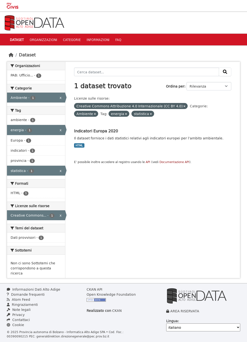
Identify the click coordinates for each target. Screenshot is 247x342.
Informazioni (98, 39)
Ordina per (175, 86)
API (148, 162)
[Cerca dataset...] (146, 72)
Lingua (172, 320)
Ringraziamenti (22, 304)
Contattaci (18, 319)
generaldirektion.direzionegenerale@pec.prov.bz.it (72, 336)
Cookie (15, 324)
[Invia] (225, 72)
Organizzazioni (43, 39)
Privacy (16, 314)
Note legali (19, 309)
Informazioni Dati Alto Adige (33, 289)
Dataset (17, 39)
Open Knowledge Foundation (111, 294)
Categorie (72, 39)
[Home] (11, 55)
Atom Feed (18, 299)
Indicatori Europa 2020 (96, 131)
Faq (118, 39)
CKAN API (94, 289)
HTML (79, 145)
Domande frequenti (26, 294)
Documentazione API (174, 162)
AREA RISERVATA (184, 311)
